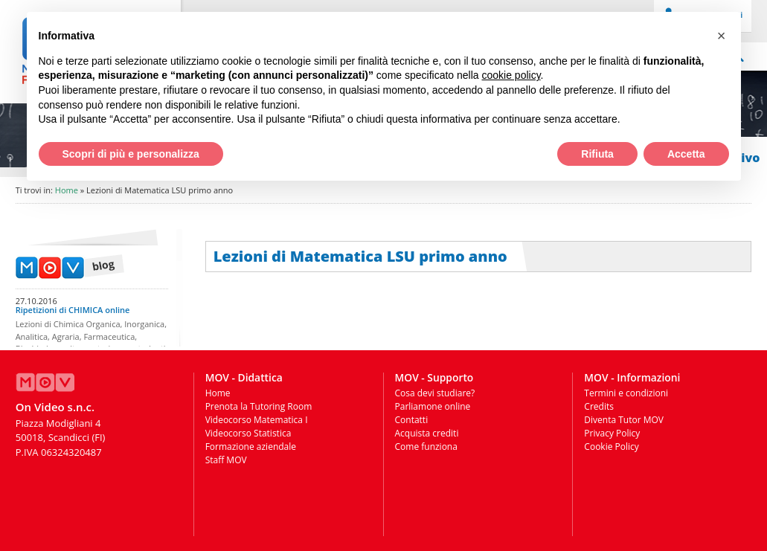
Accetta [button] (686, 154)
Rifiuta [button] (597, 154)
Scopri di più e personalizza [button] (130, 154)
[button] (722, 36)
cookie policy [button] (510, 75)
